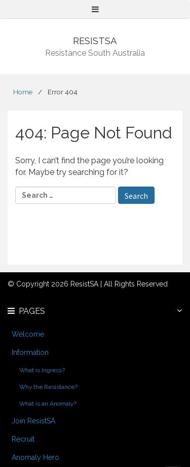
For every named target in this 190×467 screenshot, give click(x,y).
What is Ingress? (42, 370)
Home (22, 92)
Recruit (23, 439)
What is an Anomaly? (48, 403)
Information (30, 352)
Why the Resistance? (48, 386)
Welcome (28, 334)
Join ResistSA (33, 421)
